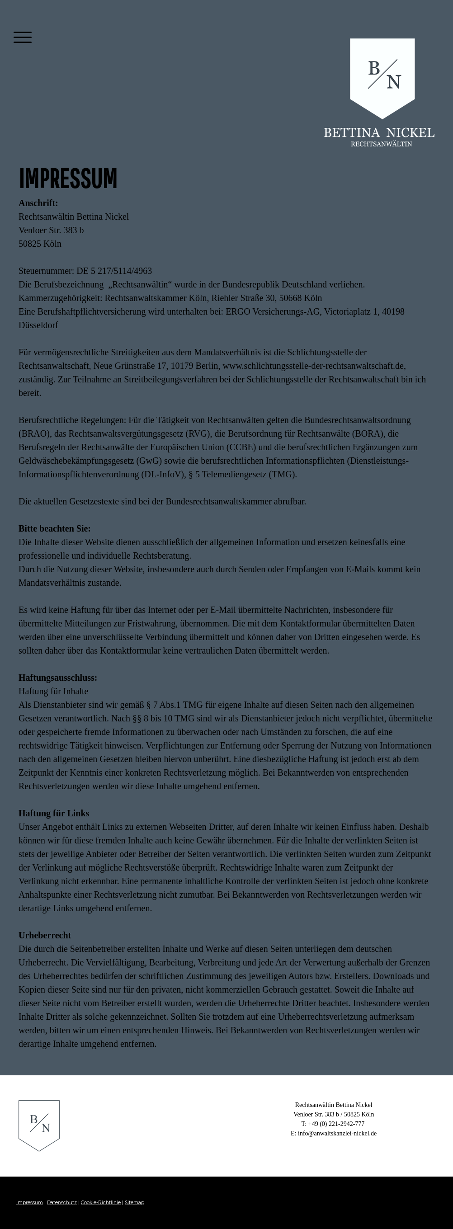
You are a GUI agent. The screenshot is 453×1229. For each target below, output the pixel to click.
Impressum (29, 1202)
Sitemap (134, 1202)
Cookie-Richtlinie (101, 1202)
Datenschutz (62, 1202)
